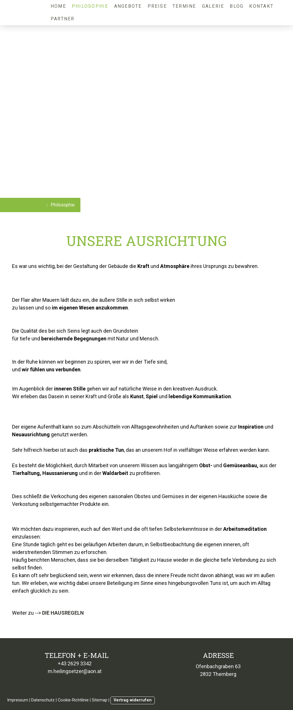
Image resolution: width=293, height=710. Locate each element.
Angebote (128, 6)
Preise (157, 6)
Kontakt (261, 6)
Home (58, 6)
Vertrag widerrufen (133, 700)
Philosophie (90, 6)
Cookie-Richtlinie (73, 700)
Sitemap (99, 700)
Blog (236, 6)
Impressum (17, 700)
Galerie (213, 6)
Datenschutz (43, 700)
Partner (63, 18)
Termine (184, 6)
